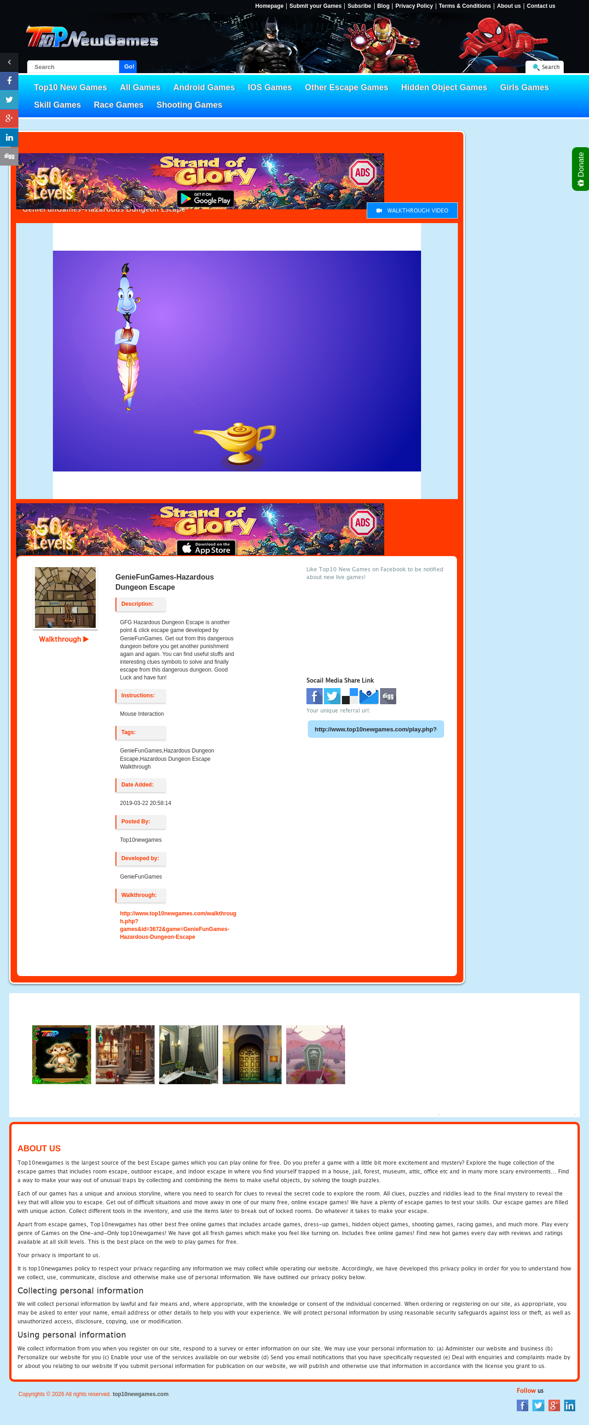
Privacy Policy (414, 6)
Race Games (119, 104)
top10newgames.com (140, 1394)
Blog (383, 6)
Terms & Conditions (465, 6)
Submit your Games (315, 6)
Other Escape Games (346, 87)
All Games (140, 87)
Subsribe (359, 6)
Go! (129, 66)
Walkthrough (64, 639)
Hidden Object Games (444, 87)
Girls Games (524, 87)
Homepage (269, 6)
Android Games (204, 87)
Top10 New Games (70, 87)
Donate (581, 169)
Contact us (541, 6)
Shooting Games (189, 104)
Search (551, 66)
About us (509, 6)
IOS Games (270, 87)
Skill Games (57, 104)
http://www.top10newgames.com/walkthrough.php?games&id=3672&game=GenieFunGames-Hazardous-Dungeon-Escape (178, 925)
